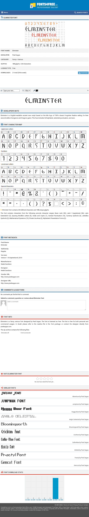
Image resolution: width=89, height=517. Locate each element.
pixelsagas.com (6, 326)
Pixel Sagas (16, 55)
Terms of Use (68, 505)
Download (83, 73)
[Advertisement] (44, 82)
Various (20, 59)
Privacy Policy (77, 505)
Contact (86, 505)
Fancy (14, 59)
